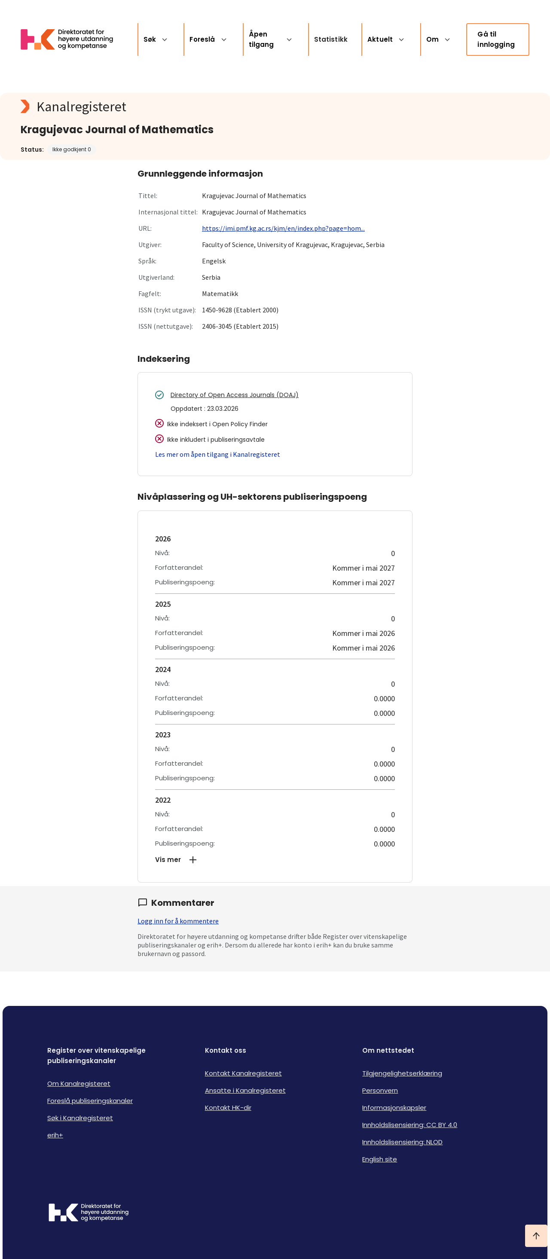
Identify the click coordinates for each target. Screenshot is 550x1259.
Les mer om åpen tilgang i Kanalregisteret (217, 454)
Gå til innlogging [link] (496, 39)
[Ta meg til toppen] (536, 1236)
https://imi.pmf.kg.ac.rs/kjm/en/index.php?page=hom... (283, 228)
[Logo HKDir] (88, 1213)
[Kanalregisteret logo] (192, 106)
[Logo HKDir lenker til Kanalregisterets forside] (72, 39)
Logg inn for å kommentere (178, 921)
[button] (275, 860)
